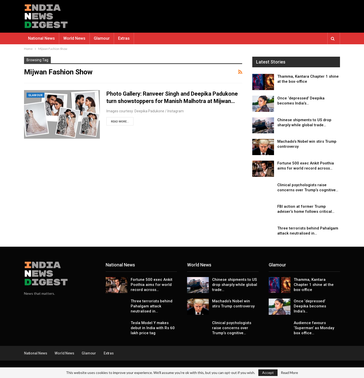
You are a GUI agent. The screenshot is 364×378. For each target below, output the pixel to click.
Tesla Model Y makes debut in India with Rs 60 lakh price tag (153, 328)
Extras (124, 38)
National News (41, 38)
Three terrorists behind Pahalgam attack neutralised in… (151, 306)
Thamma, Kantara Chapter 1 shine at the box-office (314, 284)
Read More (289, 372)
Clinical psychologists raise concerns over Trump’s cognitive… (231, 328)
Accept (268, 372)
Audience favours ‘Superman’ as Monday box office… (314, 328)
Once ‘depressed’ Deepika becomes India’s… (310, 306)
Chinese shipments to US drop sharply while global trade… (234, 284)
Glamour (102, 38)
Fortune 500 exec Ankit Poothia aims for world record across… (151, 284)
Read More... (120, 121)
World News (74, 38)
